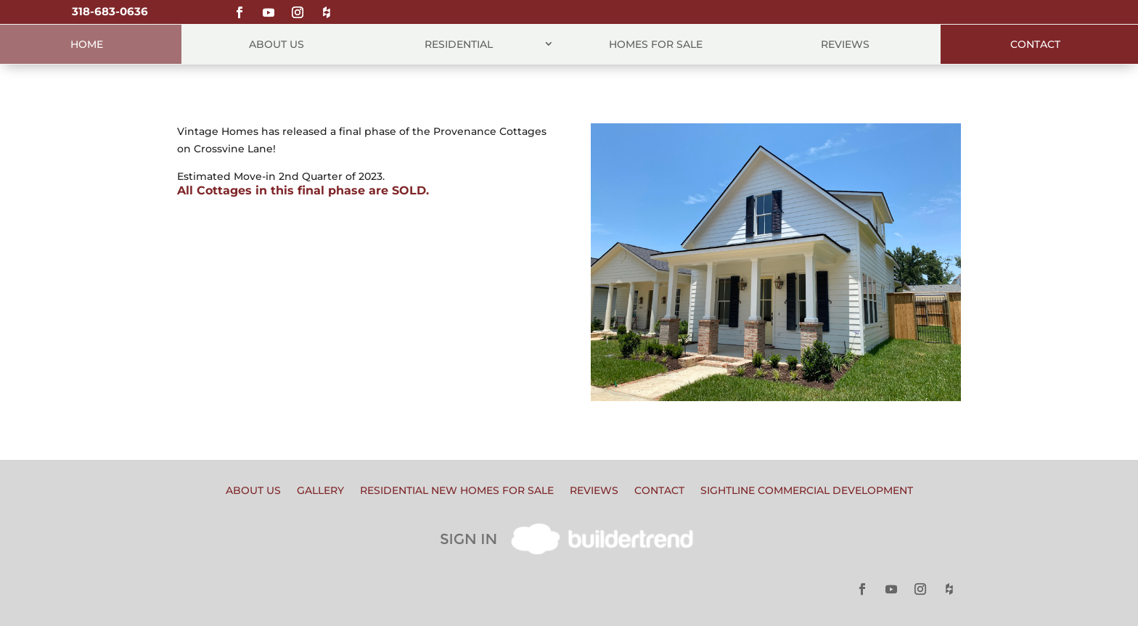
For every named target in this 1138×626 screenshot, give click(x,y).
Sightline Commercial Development (806, 491)
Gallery (320, 491)
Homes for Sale (656, 44)
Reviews (845, 44)
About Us (276, 44)
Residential (459, 44)
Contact (1035, 44)
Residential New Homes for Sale (457, 491)
